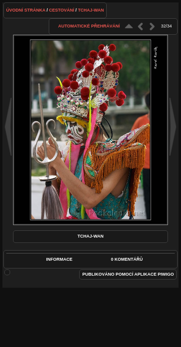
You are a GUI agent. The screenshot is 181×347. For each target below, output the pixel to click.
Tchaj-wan (91, 10)
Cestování (61, 10)
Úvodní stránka (25, 10)
